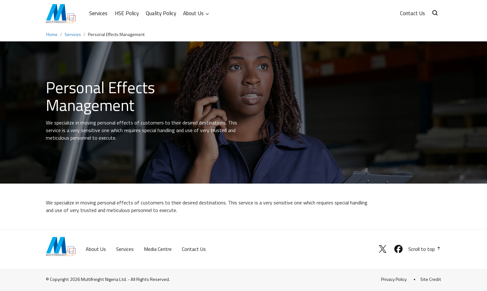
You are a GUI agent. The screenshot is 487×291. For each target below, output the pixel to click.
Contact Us (412, 13)
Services (98, 13)
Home (52, 34)
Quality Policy (161, 13)
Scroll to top (424, 249)
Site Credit (430, 279)
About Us (96, 249)
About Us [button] (196, 13)
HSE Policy (127, 13)
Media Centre (158, 249)
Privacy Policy (394, 279)
